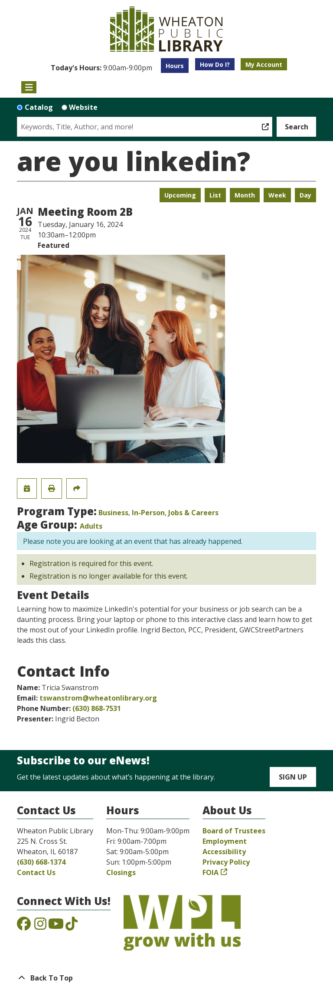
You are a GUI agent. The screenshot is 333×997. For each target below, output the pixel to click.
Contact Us (36, 872)
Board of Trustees (233, 831)
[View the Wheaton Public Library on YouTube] (56, 926)
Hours (175, 66)
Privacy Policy (226, 862)
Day (305, 195)
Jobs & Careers (193, 512)
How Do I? (215, 64)
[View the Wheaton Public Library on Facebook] (24, 926)
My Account (263, 64)
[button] (101, 67)
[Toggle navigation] (28, 87)
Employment (224, 841)
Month (245, 195)
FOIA (210, 872)
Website (83, 107)
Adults (91, 526)
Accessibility (224, 851)
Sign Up (293, 777)
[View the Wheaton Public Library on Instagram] (40, 926)
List (215, 195)
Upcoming (180, 195)
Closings (121, 872)
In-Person (148, 512)
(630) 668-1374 (41, 862)
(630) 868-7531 (96, 708)
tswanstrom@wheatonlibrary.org (98, 698)
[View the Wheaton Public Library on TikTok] (71, 926)
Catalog (39, 107)
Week (277, 195)
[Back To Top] (166, 978)
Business (113, 512)
